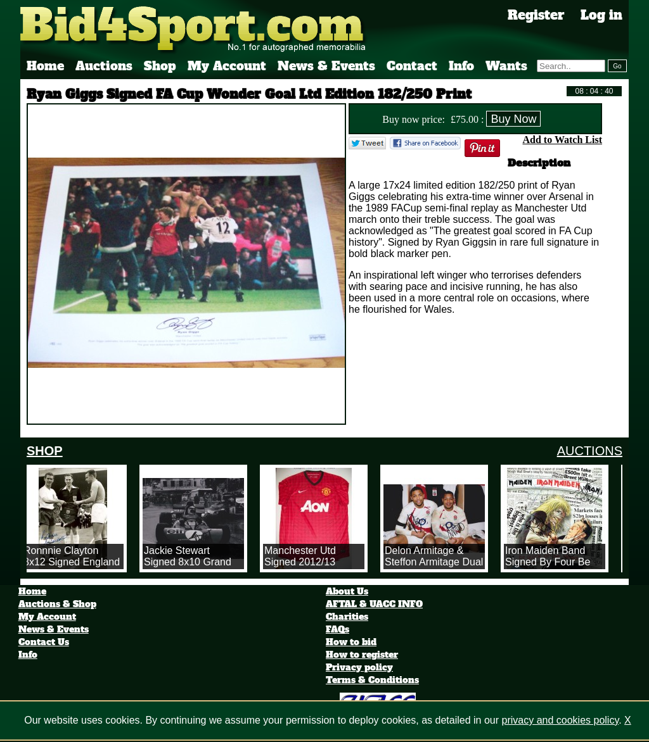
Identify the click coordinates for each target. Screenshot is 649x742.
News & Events (326, 66)
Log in (601, 15)
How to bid (351, 642)
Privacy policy (359, 667)
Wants (506, 66)
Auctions (103, 66)
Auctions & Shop (57, 604)
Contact (412, 66)
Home (45, 66)
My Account (227, 66)
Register (536, 15)
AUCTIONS (589, 451)
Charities (347, 616)
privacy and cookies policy (560, 720)
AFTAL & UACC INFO (374, 604)
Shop (160, 66)
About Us (347, 591)
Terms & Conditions (372, 680)
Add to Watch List (562, 139)
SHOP (45, 451)
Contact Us (43, 642)
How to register (362, 654)
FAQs (337, 629)
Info (461, 66)
